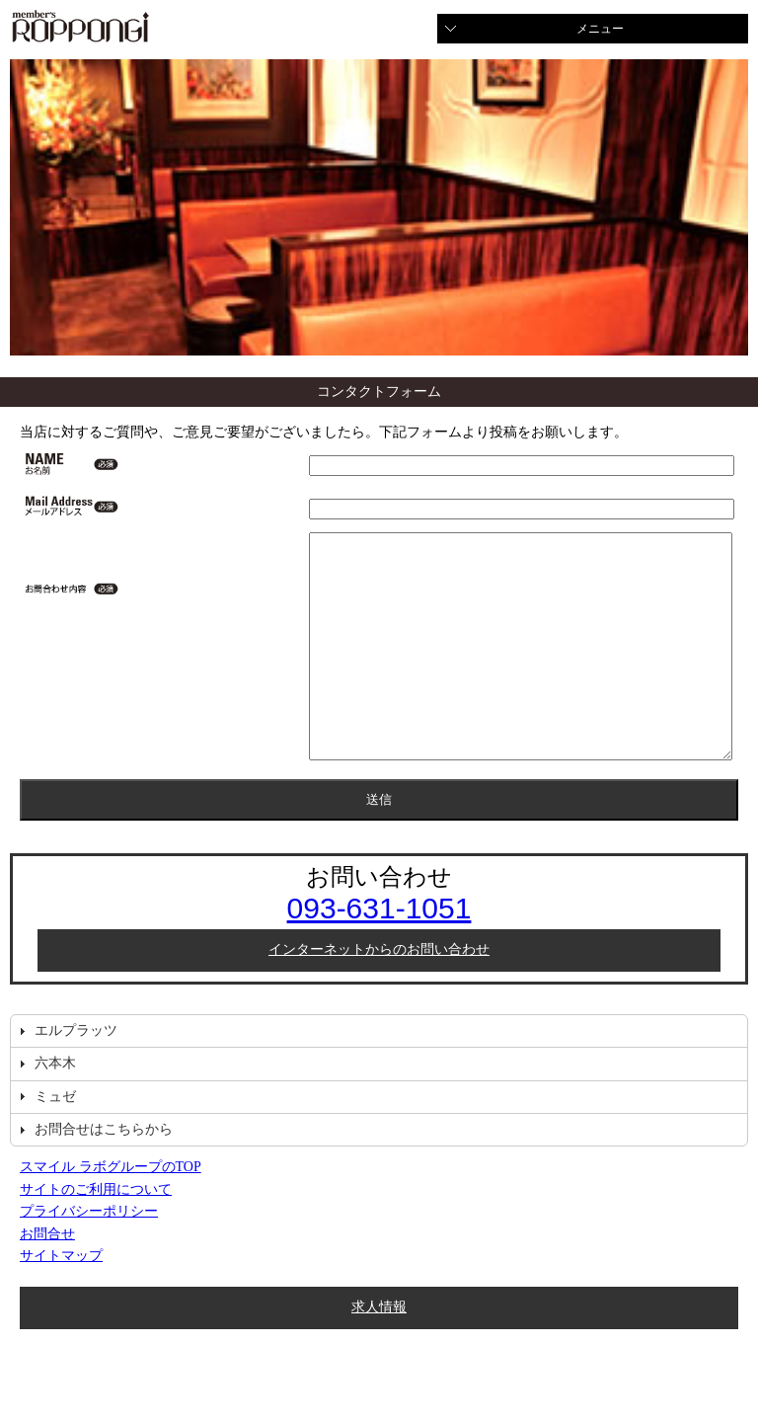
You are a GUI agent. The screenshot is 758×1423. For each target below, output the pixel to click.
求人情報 (379, 1351)
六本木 (55, 1107)
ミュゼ (55, 1141)
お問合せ (47, 1278)
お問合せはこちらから (104, 1173)
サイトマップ (61, 1300)
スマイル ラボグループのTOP (110, 1211)
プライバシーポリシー (89, 1255)
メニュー (600, 29)
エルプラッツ (76, 1074)
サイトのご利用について (96, 1233)
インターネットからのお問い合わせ (379, 994)
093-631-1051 (379, 952)
